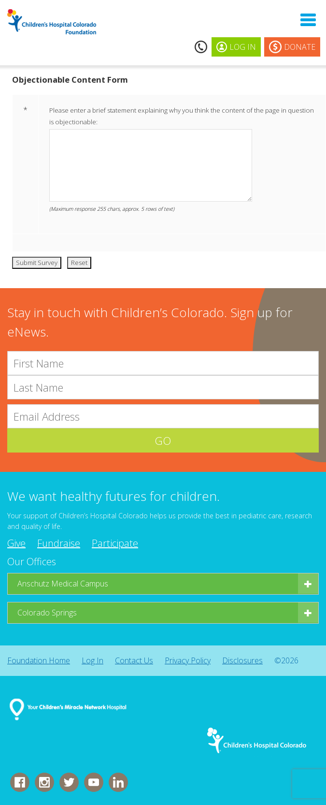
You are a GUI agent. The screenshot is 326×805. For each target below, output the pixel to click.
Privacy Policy (188, 660)
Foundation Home (38, 660)
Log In (92, 660)
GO (163, 440)
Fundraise (58, 543)
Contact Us (134, 660)
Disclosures (242, 660)
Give (16, 543)
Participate (115, 543)
